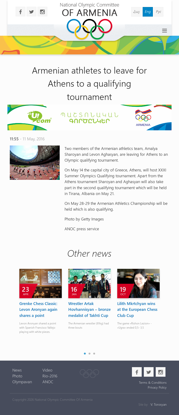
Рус (158, 11)
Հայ (136, 11)
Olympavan (22, 381)
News (17, 369)
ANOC (47, 381)
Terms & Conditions (153, 382)
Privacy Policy (157, 387)
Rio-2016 (49, 375)
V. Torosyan (159, 404)
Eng (148, 11)
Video (47, 369)
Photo (17, 375)
